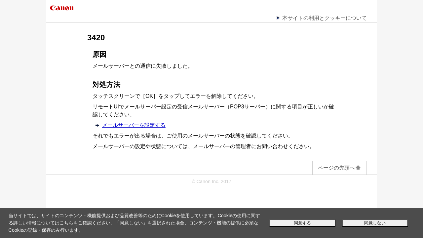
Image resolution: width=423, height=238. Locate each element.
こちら (66, 222)
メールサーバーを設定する (134, 125)
